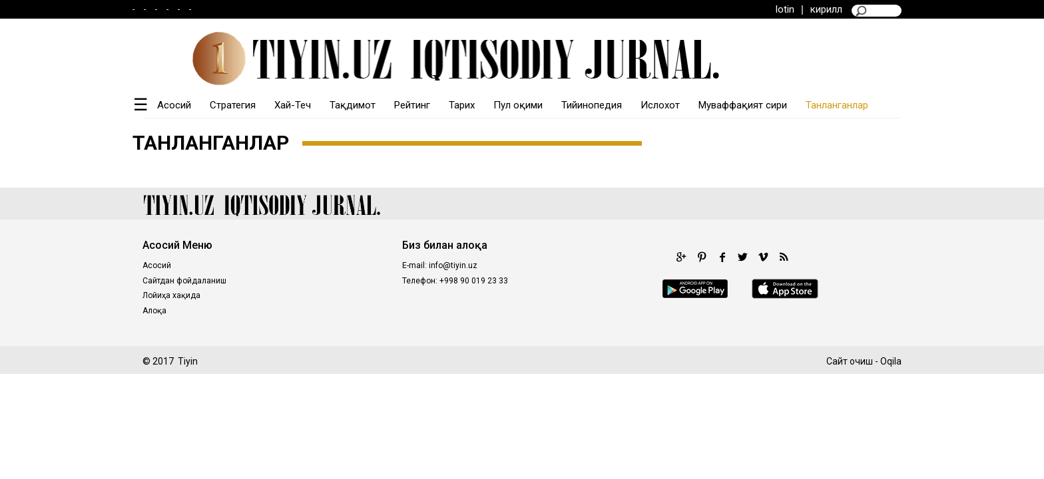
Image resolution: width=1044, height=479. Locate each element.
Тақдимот (353, 105)
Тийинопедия (591, 105)
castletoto (447, 338)
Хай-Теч (292, 105)
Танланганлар (837, 105)
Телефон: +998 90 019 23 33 (455, 280)
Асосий (174, 105)
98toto (492, 338)
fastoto (640, 338)
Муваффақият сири (742, 105)
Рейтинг (412, 105)
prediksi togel (751, 338)
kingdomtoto (388, 338)
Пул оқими (518, 105)
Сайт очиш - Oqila (864, 361)
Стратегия (233, 105)
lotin (785, 9)
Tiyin (188, 361)
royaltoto (332, 338)
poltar (222, 338)
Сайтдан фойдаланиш (184, 280)
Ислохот (660, 105)
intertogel (594, 338)
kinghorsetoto (273, 338)
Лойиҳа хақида (171, 295)
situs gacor (689, 338)
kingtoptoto (540, 338)
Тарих (462, 105)
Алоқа (154, 310)
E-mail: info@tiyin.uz (439, 265)
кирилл (826, 9)
